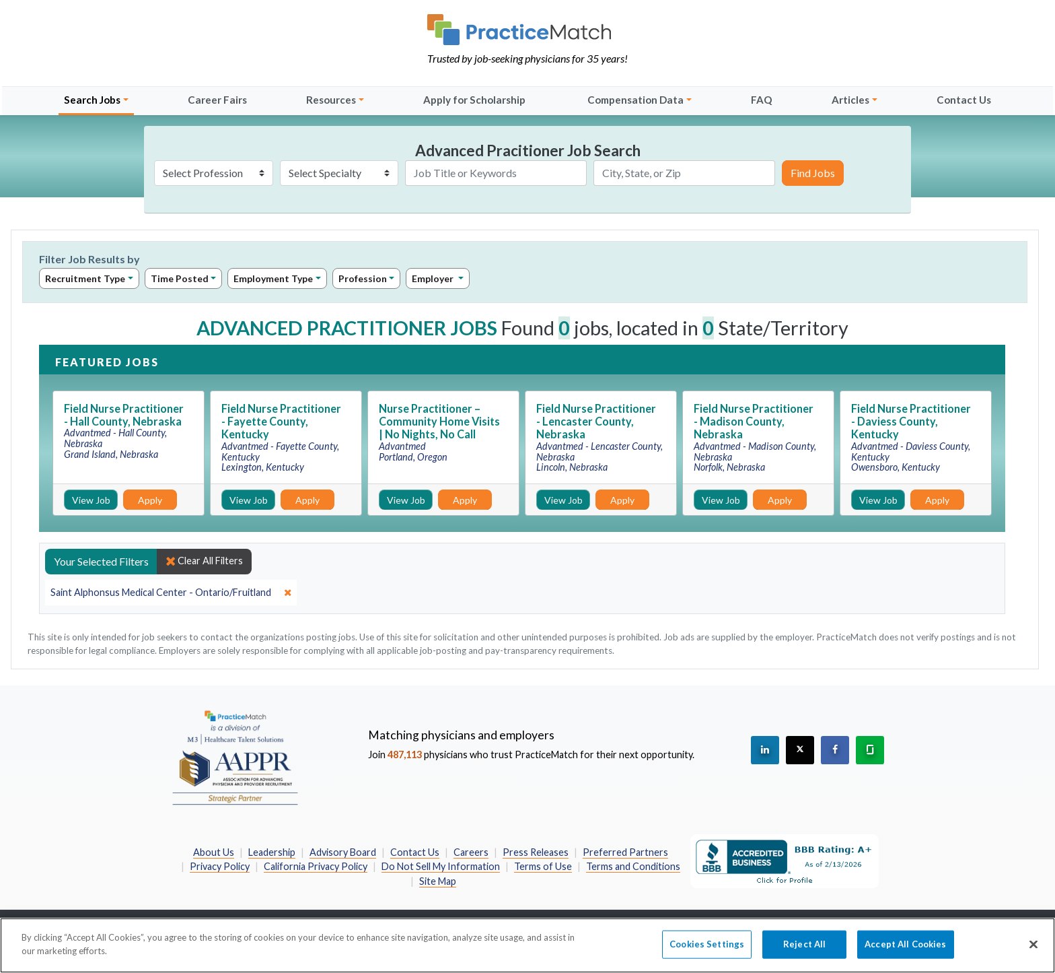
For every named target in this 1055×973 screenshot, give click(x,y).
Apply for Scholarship (474, 100)
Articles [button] (850, 100)
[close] (170, 592)
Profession (362, 278)
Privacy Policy (220, 866)
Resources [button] (331, 100)
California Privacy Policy (315, 866)
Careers (470, 852)
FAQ (761, 100)
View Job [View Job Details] (91, 500)
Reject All (804, 950)
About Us (213, 852)
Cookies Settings (706, 950)
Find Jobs (813, 172)
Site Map (437, 881)
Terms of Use (543, 866)
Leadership (271, 852)
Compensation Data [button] (635, 100)
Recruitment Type (85, 278)
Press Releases (536, 852)
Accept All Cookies (905, 950)
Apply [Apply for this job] (150, 500)
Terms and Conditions (633, 866)
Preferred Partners (625, 852)
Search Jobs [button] (92, 100)
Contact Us (964, 100)
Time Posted (180, 278)
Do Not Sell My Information (440, 866)
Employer (434, 278)
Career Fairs (217, 100)
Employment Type (273, 278)
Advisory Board (343, 852)
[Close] (1033, 951)
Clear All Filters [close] (204, 561)
